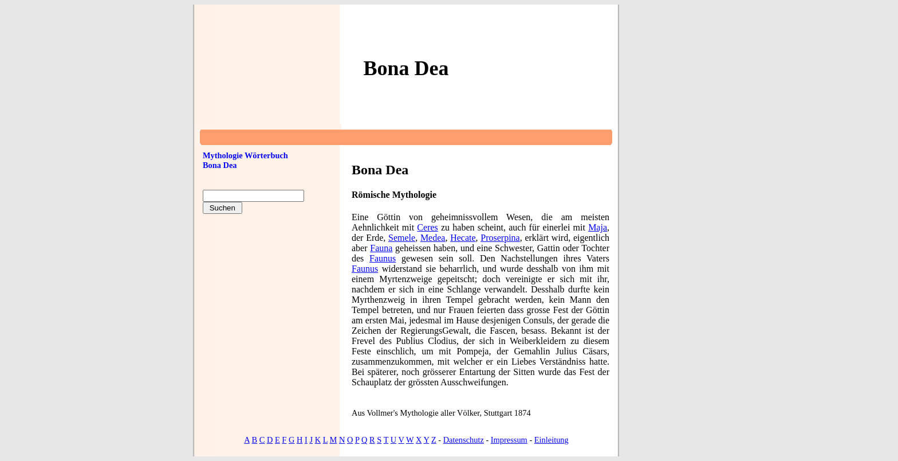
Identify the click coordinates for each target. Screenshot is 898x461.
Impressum (509, 439)
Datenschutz (463, 439)
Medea (433, 238)
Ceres (427, 227)
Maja (597, 227)
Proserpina (499, 238)
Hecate (462, 238)
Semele (401, 238)
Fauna (381, 248)
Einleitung (551, 439)
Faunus (382, 258)
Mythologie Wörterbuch (245, 155)
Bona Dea (220, 165)
